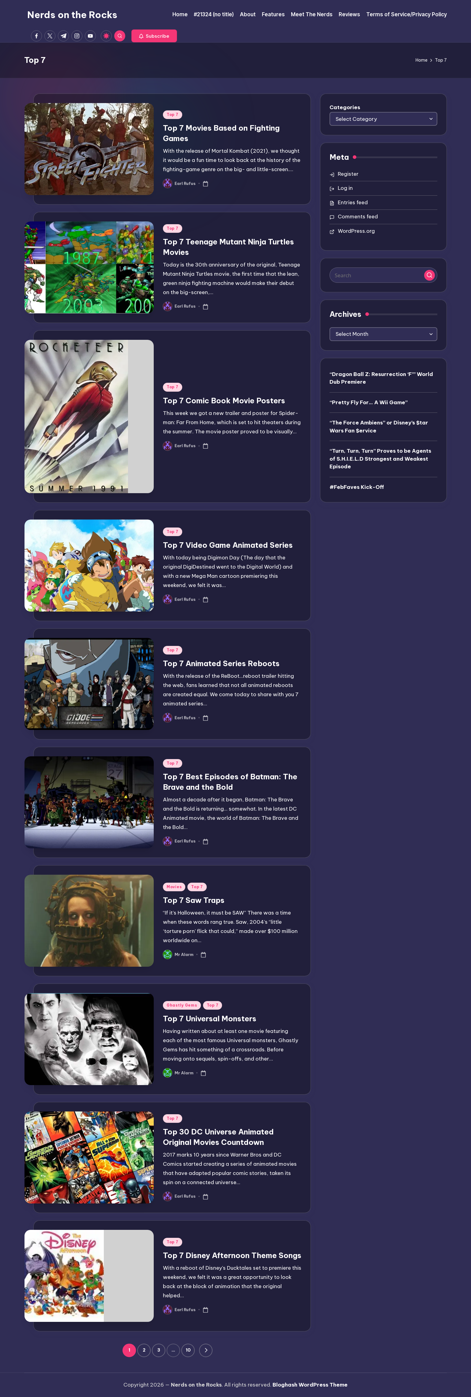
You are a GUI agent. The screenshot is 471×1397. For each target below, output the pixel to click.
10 (188, 1350)
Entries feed (353, 202)
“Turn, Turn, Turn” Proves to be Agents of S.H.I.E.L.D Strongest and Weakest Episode (380, 458)
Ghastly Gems (182, 1005)
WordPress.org (356, 231)
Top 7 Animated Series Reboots (221, 663)
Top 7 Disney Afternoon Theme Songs (232, 1255)
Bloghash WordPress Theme (310, 1384)
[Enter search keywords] (383, 275)
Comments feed (358, 216)
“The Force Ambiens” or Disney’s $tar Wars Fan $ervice (379, 426)
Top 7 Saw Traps (193, 900)
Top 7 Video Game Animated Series (228, 545)
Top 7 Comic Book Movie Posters (224, 400)
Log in (345, 188)
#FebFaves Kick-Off (357, 487)
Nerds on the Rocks (72, 15)
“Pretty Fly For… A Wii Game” (369, 402)
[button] (154, 35)
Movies (174, 887)
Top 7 (173, 114)
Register (348, 174)
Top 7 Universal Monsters (209, 1018)
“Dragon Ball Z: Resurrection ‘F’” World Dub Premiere (381, 378)
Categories (345, 107)
